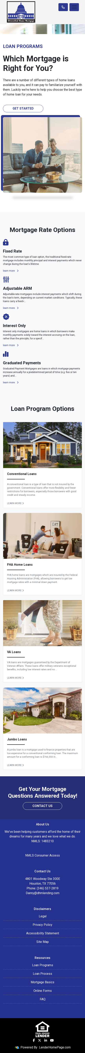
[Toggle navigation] (74, 7)
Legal (42, 916)
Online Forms (42, 991)
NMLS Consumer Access (42, 855)
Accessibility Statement (42, 933)
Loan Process (42, 974)
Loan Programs (42, 965)
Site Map (42, 942)
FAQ (42, 999)
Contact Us (42, 806)
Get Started (23, 108)
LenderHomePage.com (55, 1047)
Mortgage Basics (42, 982)
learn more (10, 270)
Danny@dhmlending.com (42, 893)
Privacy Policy (42, 925)
